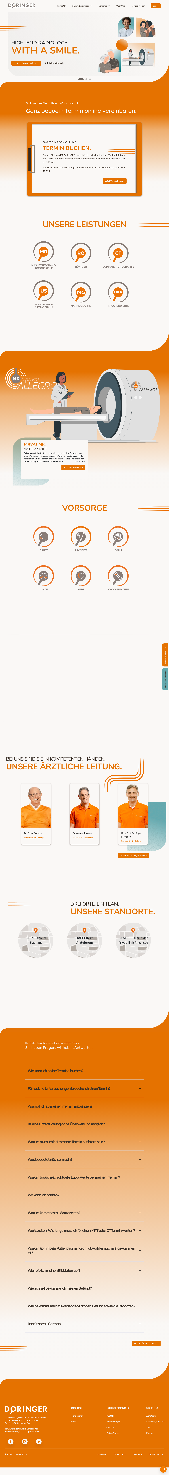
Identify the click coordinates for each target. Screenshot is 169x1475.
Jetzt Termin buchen (165, 655)
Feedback (137, 1454)
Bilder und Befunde (165, 679)
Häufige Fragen (138, 5)
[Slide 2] (86, 79)
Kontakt (149, 1433)
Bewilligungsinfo (156, 1454)
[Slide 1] (81, 79)
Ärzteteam (151, 1416)
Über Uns (120, 5)
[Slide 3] (90, 79)
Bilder (155, 5)
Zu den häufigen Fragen (146, 1343)
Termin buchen (76, 1416)
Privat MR (61, 5)
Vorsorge (104, 5)
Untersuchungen (113, 1421)
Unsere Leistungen (82, 5)
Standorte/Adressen (155, 1421)
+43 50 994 (80, 461)
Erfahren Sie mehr (54, 63)
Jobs (148, 1427)
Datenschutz (120, 1454)
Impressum (102, 1454)
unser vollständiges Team (134, 855)
